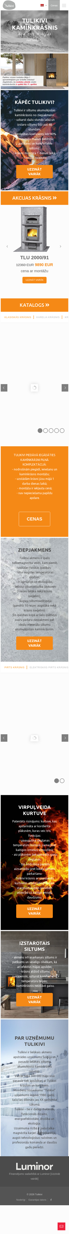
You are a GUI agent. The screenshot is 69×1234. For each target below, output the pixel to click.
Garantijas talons (37, 1199)
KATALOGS (34, 305)
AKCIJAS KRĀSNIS (34, 198)
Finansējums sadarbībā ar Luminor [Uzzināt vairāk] (34, 1174)
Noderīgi (20, 1199)
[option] (34, 246)
